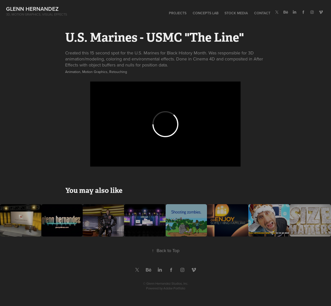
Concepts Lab (205, 13)
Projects (177, 13)
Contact (262, 13)
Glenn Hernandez (32, 9)
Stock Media (236, 13)
